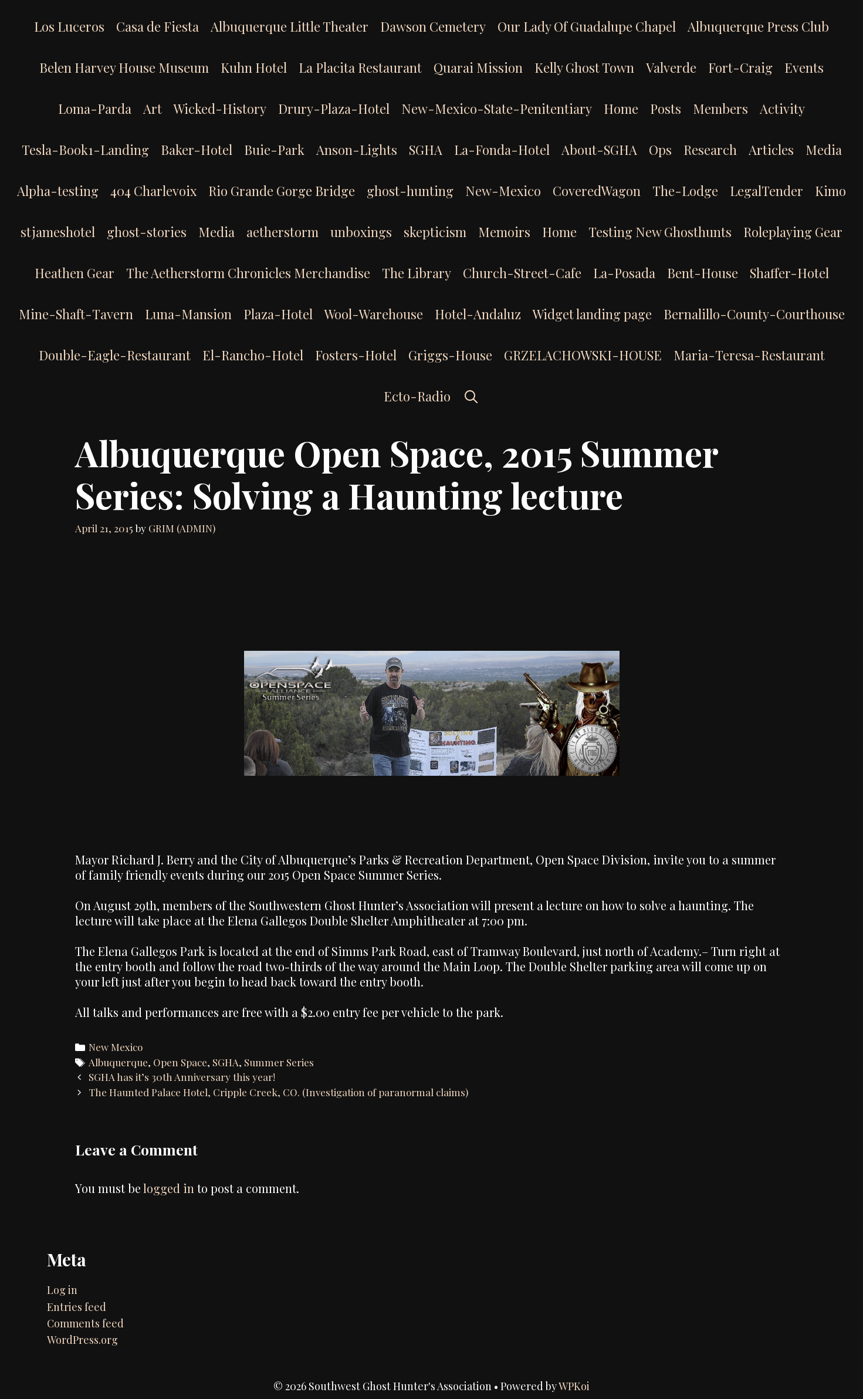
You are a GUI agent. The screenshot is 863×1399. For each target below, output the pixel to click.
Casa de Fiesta (157, 26)
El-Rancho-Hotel (252, 355)
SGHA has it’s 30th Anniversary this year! (182, 1076)
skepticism (435, 232)
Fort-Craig (740, 67)
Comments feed (85, 1323)
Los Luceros (69, 26)
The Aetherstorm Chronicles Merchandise (248, 273)
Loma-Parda (94, 108)
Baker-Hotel (196, 149)
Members (720, 108)
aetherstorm (282, 232)
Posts (665, 108)
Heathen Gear (74, 273)
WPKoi (574, 1386)
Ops (660, 149)
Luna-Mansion (188, 314)
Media (824, 149)
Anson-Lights (356, 149)
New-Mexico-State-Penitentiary (496, 108)
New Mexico (116, 1046)
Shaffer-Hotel (789, 273)
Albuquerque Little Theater (289, 26)
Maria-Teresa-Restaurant (749, 355)
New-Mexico (503, 191)
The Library (416, 273)
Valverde (671, 67)
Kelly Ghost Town (584, 67)
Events (804, 67)
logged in (168, 1188)
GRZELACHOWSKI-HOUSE (583, 355)
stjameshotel (58, 232)
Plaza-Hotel (278, 314)
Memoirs (504, 232)
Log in (62, 1290)
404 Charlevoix (153, 191)
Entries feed (76, 1307)
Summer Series (279, 1062)
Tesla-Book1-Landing (85, 149)
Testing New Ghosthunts (660, 232)
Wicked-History (220, 108)
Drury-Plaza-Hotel (334, 108)
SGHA (425, 149)
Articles (771, 149)
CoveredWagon (597, 191)
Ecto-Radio (417, 396)
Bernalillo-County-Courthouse (754, 314)
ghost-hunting (410, 191)
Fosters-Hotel (356, 355)
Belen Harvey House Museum (124, 67)
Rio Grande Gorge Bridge (281, 191)
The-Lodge (685, 191)
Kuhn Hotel (254, 67)
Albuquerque (118, 1062)
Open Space (180, 1062)
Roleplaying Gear (792, 232)
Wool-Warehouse (373, 314)
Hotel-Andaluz (478, 314)
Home (621, 108)
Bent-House (702, 273)
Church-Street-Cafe (522, 273)
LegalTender (766, 191)
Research (710, 149)
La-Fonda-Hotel (502, 149)
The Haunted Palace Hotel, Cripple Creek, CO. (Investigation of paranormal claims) (278, 1092)
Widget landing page (592, 314)
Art (152, 108)
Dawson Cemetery (433, 26)
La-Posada (624, 273)
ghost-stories (147, 232)
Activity (782, 108)
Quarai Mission (478, 67)
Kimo (830, 191)
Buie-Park (274, 149)
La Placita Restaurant (360, 67)
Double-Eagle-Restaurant (115, 355)
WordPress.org (82, 1340)
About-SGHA (599, 149)
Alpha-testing (58, 191)
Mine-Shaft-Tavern (76, 314)
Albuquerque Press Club (758, 26)
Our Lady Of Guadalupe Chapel (587, 26)
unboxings (361, 232)
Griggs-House (450, 355)
